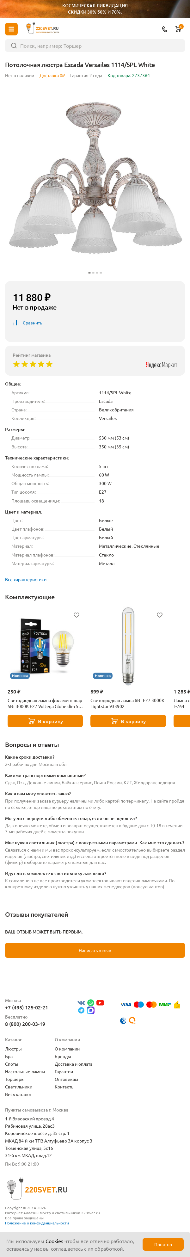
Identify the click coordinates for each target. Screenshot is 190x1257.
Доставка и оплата (73, 1064)
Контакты (65, 1086)
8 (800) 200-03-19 (25, 1023)
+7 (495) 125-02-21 (26, 1007)
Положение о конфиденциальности (37, 1222)
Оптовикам (66, 1079)
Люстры (13, 1048)
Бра (9, 1056)
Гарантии (64, 1071)
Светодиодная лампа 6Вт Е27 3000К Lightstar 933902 (127, 703)
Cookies (54, 1241)
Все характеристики (25, 579)
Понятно (163, 1244)
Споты (11, 1064)
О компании (67, 1048)
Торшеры (15, 1079)
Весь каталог (18, 1094)
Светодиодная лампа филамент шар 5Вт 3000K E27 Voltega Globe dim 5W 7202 (45, 703)
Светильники (18, 1086)
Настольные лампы (25, 1071)
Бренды (63, 1056)
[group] (95, 181)
